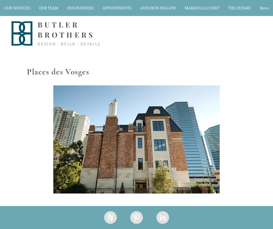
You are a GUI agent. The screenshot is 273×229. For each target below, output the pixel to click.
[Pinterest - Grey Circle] (136, 217)
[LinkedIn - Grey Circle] (162, 217)
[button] (136, 139)
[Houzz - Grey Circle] (110, 217)
